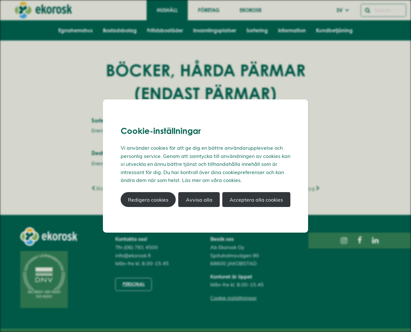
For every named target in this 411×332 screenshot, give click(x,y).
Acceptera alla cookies (256, 200)
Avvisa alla (199, 200)
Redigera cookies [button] (148, 200)
